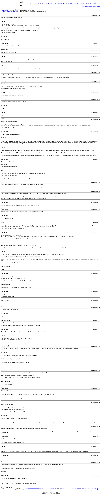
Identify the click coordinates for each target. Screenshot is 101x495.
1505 (90, 3)
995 (42, 3)
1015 (76, 3)
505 (30, 3)
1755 (93, 3)
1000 (46, 3)
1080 (83, 3)
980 (40, 3)
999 (44, 3)
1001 (49, 3)
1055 (81, 3)
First (24, 3)
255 (28, 3)
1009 (68, 3)
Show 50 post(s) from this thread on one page (91, 6)
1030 (78, 3)
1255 (88, 3)
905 (34, 3)
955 (38, 3)
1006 (61, 3)
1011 (73, 3)
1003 (54, 3)
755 (32, 3)
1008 (66, 3)
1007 (63, 3)
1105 (86, 3)
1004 (56, 3)
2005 (95, 3)
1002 (51, 3)
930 (36, 3)
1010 (71, 3)
